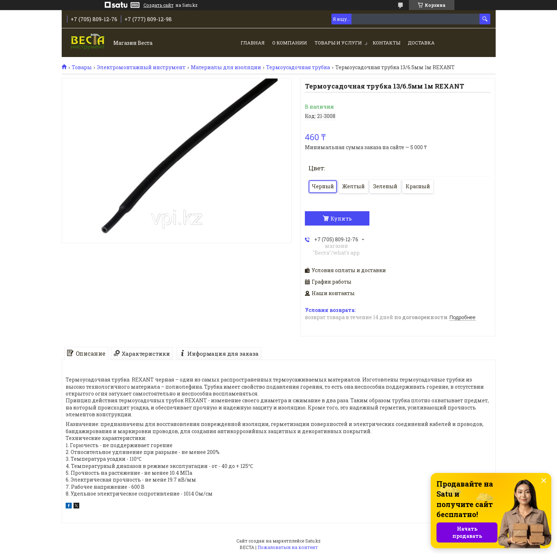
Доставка (421, 42)
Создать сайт (158, 5)
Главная (253, 42)
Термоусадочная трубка (298, 67)
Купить (341, 218)
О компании (289, 42)
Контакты (386, 42)
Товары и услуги (338, 42)
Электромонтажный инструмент (141, 67)
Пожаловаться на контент (288, 547)
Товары (82, 67)
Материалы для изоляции (226, 67)
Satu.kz (313, 541)
